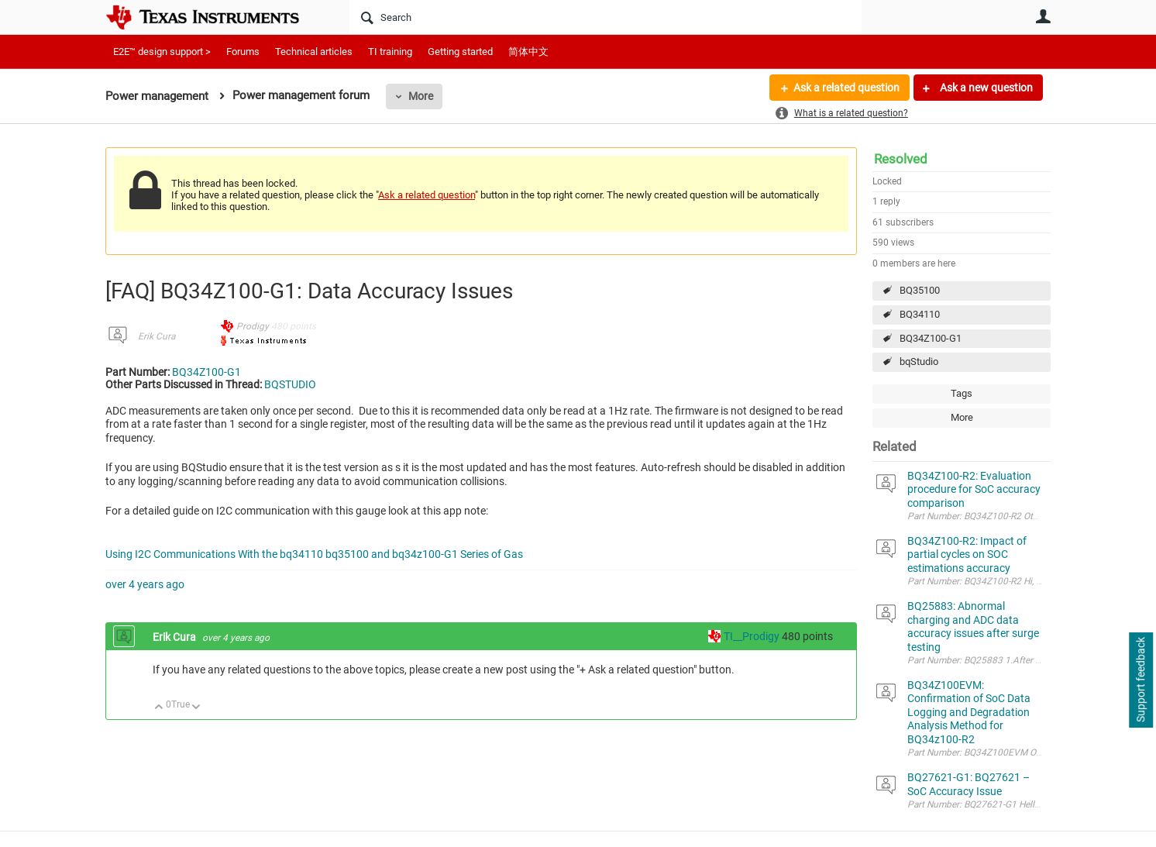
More (420, 96)
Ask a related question (846, 87)
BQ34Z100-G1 (931, 338)
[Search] (605, 17)
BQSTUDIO (290, 384)
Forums (243, 51)
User (1043, 16)
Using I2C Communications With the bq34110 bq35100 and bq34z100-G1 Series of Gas (314, 554)
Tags (961, 393)
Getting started (460, 51)
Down (196, 707)
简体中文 (528, 51)
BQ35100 (920, 290)
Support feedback (1140, 680)
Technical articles (314, 51)
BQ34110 (920, 314)
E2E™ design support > (162, 51)
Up (159, 707)
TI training (390, 51)
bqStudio (919, 361)
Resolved (900, 159)
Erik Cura (156, 336)
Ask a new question (985, 87)
